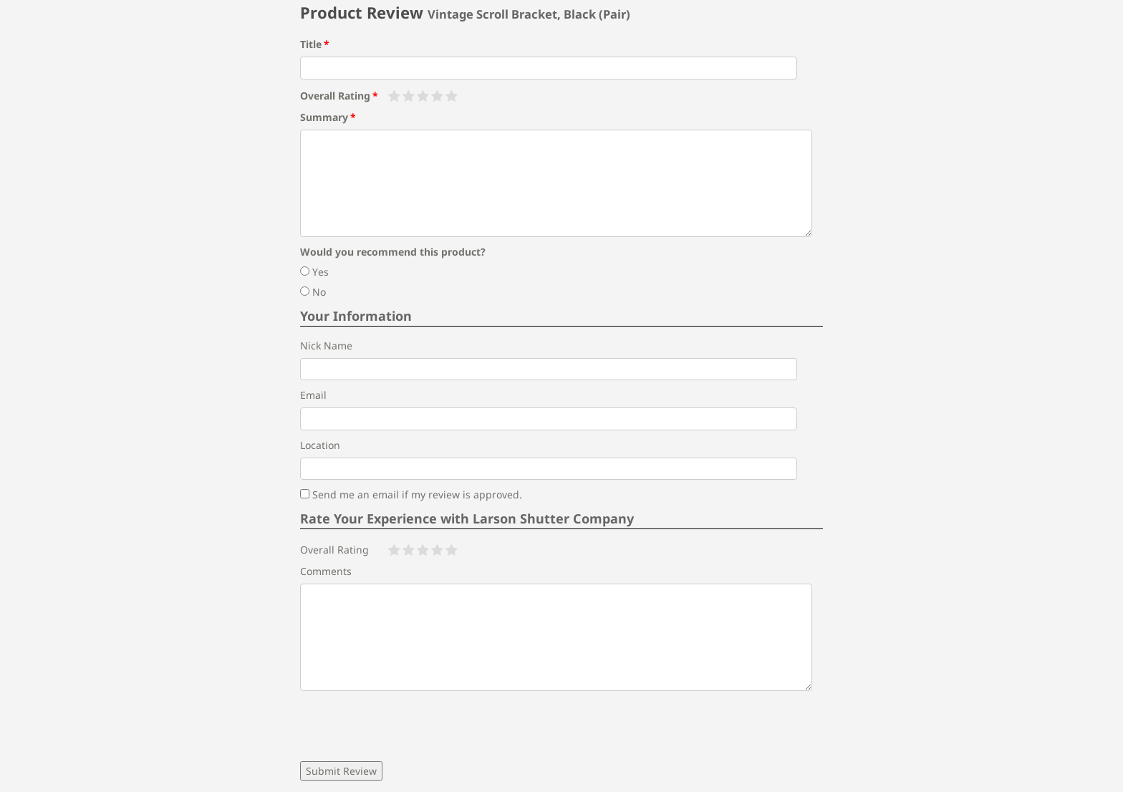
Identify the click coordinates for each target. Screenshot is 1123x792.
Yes (314, 272)
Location (320, 445)
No (313, 292)
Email (313, 395)
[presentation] (409, 726)
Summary (324, 117)
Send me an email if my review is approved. (411, 494)
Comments (326, 571)
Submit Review (341, 771)
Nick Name (326, 345)
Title (311, 44)
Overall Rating (335, 95)
